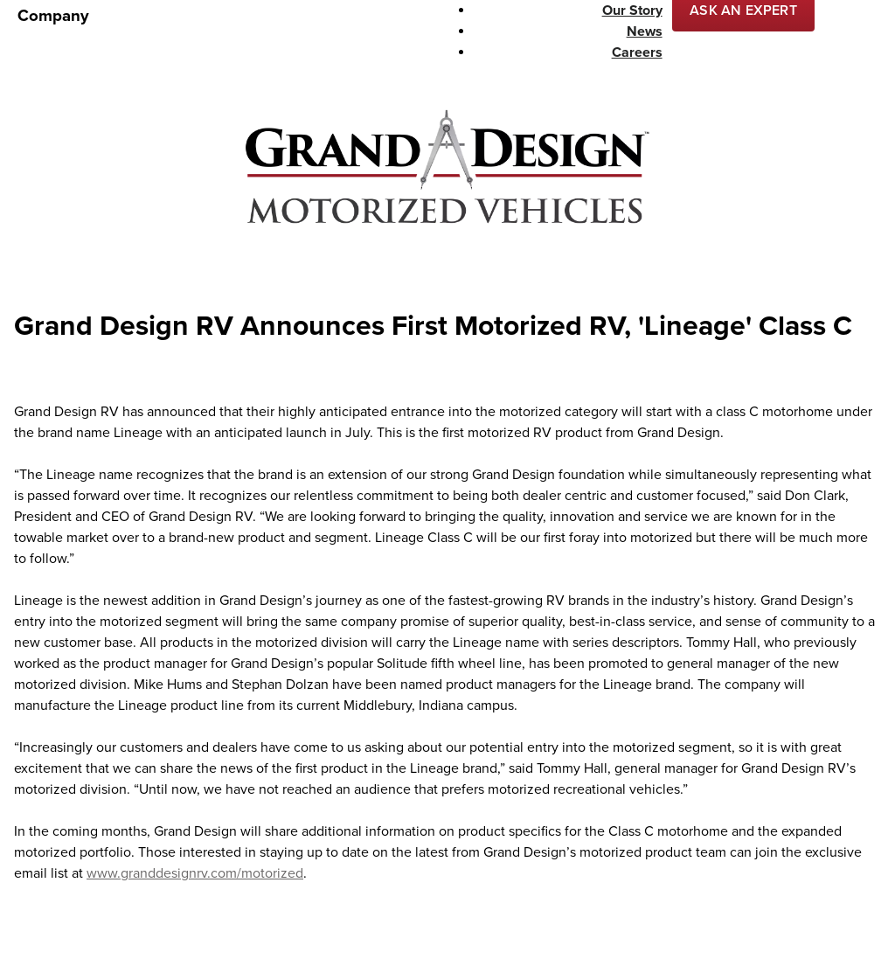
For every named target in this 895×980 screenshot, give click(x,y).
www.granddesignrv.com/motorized (195, 873)
